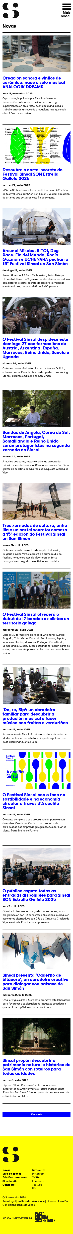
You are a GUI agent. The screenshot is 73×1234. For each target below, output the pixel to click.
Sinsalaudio (10, 1181)
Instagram (38, 1173)
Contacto (9, 1184)
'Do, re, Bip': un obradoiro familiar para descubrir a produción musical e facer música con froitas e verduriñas (35, 716)
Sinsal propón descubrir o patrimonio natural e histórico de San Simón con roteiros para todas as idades (36, 1067)
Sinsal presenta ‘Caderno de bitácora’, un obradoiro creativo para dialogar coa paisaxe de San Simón (35, 982)
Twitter (36, 1177)
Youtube (37, 1184)
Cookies (51, 1201)
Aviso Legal (9, 1201)
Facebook (38, 1181)
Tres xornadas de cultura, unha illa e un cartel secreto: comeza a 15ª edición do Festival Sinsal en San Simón (35, 532)
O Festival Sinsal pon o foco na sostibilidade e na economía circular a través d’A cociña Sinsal (34, 801)
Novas (9, 26)
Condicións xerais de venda (19, 1204)
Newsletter (38, 1170)
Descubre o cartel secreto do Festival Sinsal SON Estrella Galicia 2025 (32, 174)
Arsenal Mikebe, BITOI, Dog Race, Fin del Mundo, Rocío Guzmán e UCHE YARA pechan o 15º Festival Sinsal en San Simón (35, 257)
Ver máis (36, 1114)
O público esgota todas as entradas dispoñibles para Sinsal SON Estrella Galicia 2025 (36, 895)
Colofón (63, 1201)
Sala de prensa (12, 1173)
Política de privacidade (31, 1201)
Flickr (35, 1188)
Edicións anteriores (15, 1177)
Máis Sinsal (65, 14)
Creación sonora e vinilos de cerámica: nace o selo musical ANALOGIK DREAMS (34, 82)
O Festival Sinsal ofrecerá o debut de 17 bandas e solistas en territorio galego (36, 618)
